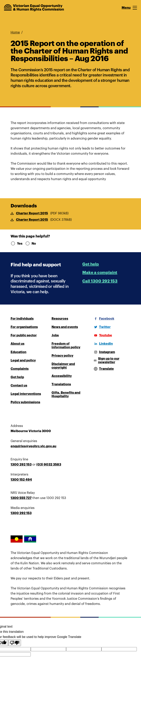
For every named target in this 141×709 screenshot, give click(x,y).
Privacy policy (62, 355)
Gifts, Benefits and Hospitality (66, 394)
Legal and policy (23, 360)
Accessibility (62, 376)
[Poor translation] (14, 643)
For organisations (24, 327)
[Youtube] (102, 335)
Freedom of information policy (66, 345)
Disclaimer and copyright (63, 365)
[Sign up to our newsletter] (111, 360)
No (30, 243)
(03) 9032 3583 (48, 464)
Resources (60, 318)
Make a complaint (99, 273)
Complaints (20, 368)
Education (18, 352)
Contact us (19, 385)
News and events (65, 327)
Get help (90, 264)
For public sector (24, 335)
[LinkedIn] (103, 344)
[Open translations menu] (103, 369)
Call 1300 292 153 (99, 281)
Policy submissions (25, 402)
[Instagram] (104, 352)
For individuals (22, 318)
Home (15, 32)
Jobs (55, 335)
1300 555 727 (21, 498)
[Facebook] (103, 318)
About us (17, 343)
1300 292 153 (21, 464)
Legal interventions (26, 394)
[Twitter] (102, 327)
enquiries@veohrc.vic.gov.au (33, 446)
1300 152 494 (21, 479)
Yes (16, 243)
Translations (61, 384)
